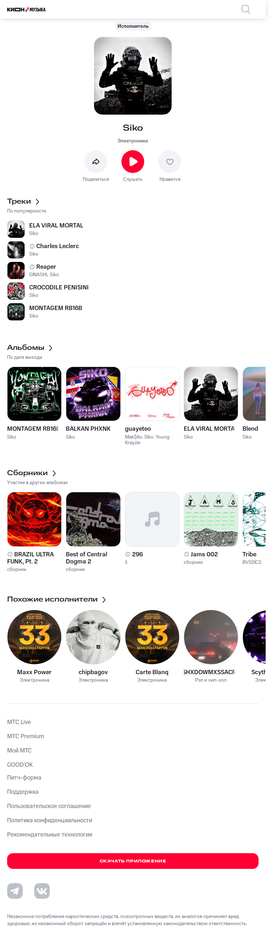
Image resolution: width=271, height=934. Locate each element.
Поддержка (22, 792)
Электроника (133, 141)
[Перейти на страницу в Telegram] (15, 891)
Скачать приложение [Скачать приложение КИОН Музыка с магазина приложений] (133, 861)
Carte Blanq (152, 672)
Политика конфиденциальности (49, 820)
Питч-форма (24, 777)
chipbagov (93, 672)
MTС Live (19, 722)
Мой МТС (19, 750)
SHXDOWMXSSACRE (211, 672)
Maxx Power (34, 672)
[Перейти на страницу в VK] (42, 891)
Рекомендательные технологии (49, 834)
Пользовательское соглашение (49, 806)
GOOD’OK (20, 765)
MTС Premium (25, 736)
